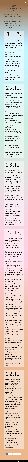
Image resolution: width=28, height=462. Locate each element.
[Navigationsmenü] (25, 2)
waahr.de (15, 29)
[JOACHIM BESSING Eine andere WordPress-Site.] (6, 2)
